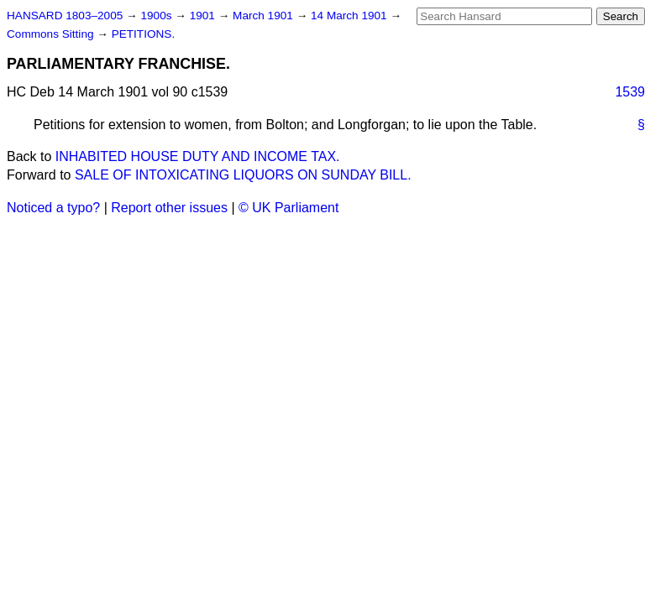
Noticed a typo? (53, 207)
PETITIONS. (144, 34)
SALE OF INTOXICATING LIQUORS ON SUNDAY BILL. (243, 175)
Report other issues (169, 207)
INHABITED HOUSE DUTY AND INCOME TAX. (197, 156)
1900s (157, 15)
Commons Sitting (52, 34)
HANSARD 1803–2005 (65, 15)
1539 (630, 92)
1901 (204, 15)
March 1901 (264, 15)
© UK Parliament (288, 207)
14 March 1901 (350, 15)
